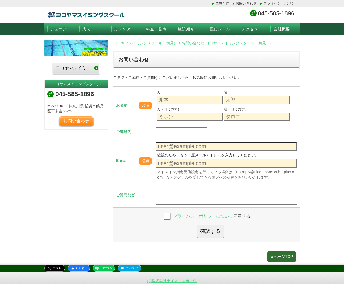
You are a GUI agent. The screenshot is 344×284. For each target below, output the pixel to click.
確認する (210, 231)
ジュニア (58, 29)
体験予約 (222, 3)
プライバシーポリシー (280, 3)
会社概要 (282, 29)
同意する (211, 216)
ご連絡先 (123, 132)
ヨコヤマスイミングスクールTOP (78, 68)
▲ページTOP (281, 256)
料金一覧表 (156, 29)
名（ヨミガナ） (236, 109)
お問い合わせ (246, 3)
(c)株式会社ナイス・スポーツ (172, 281)
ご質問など (125, 195)
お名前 (121, 105)
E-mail (122, 160)
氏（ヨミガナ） (169, 109)
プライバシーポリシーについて (203, 216)
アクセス (250, 29)
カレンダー (124, 29)
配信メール (220, 29)
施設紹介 (186, 29)
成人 (86, 29)
